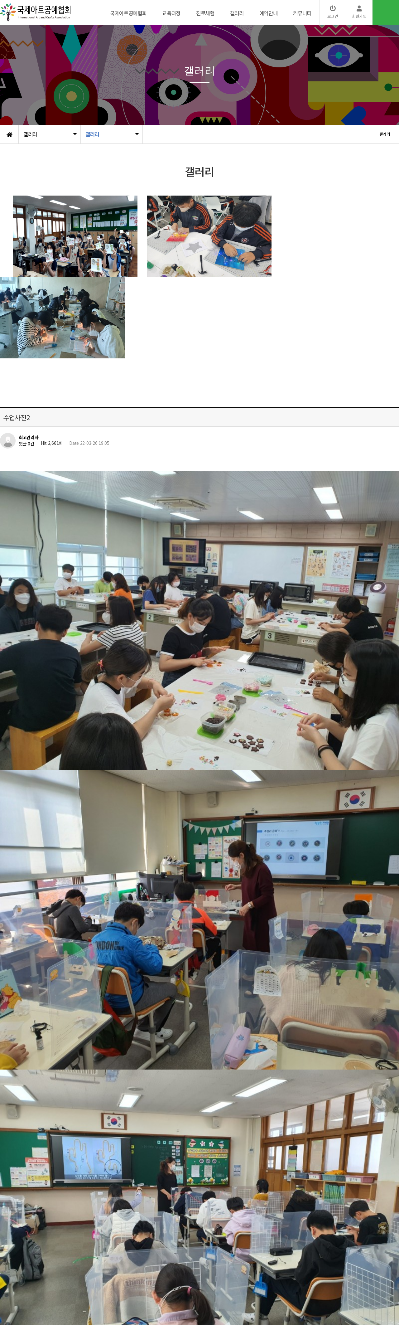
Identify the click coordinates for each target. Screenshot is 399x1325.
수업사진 (35, 1093)
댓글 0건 (26, 443)
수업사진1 (36, 1109)
